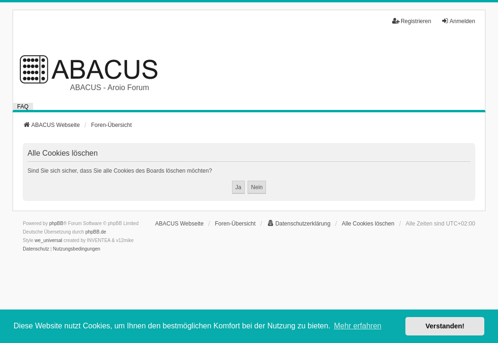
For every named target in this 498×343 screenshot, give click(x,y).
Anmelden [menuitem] (458, 21)
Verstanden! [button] (445, 326)
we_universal (48, 240)
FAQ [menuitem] (22, 106)
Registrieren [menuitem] (411, 21)
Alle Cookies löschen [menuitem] (368, 223)
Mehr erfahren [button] (358, 326)
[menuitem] (299, 223)
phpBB (56, 223)
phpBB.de (96, 231)
